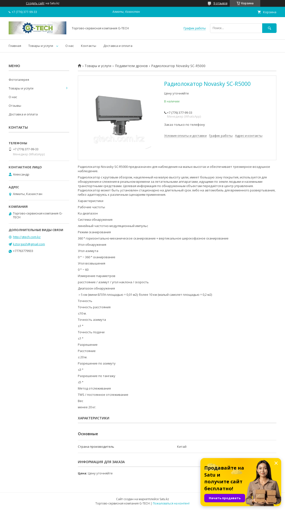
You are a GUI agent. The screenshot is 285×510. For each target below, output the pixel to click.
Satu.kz (164, 499)
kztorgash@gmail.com (29, 244)
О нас (69, 46)
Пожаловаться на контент (171, 503)
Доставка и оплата (117, 46)
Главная (15, 46)
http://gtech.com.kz (27, 237)
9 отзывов (220, 3)
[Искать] (269, 28)
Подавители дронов (131, 66)
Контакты (88, 46)
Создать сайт (35, 3)
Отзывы (15, 105)
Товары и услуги (40, 46)
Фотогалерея (19, 79)
